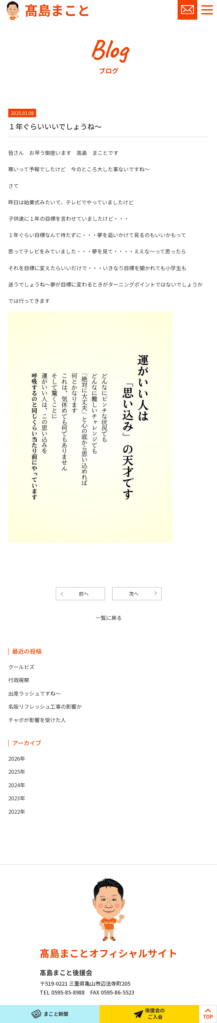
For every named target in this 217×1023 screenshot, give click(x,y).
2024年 (16, 785)
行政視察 (18, 680)
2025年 (16, 771)
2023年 (16, 798)
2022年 (16, 811)
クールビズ (21, 667)
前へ (84, 593)
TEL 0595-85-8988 (62, 992)
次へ (134, 593)
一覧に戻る (109, 617)
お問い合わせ (187, 10)
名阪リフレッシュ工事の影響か (45, 706)
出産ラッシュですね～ (34, 693)
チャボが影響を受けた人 (37, 720)
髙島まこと (57, 9)
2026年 (16, 758)
